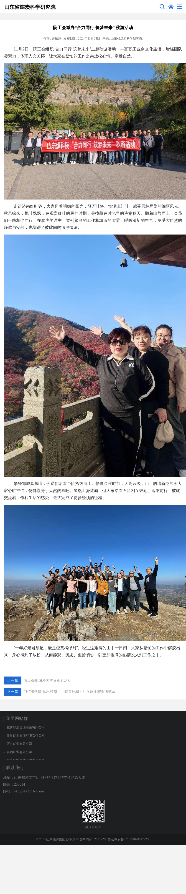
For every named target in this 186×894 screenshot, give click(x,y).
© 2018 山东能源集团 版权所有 (57, 839)
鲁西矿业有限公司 (19, 752)
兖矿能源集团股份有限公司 (26, 727)
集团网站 (170, 6)
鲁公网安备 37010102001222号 (129, 839)
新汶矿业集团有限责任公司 (26, 735)
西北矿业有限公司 (19, 744)
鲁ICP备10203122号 (93, 839)
